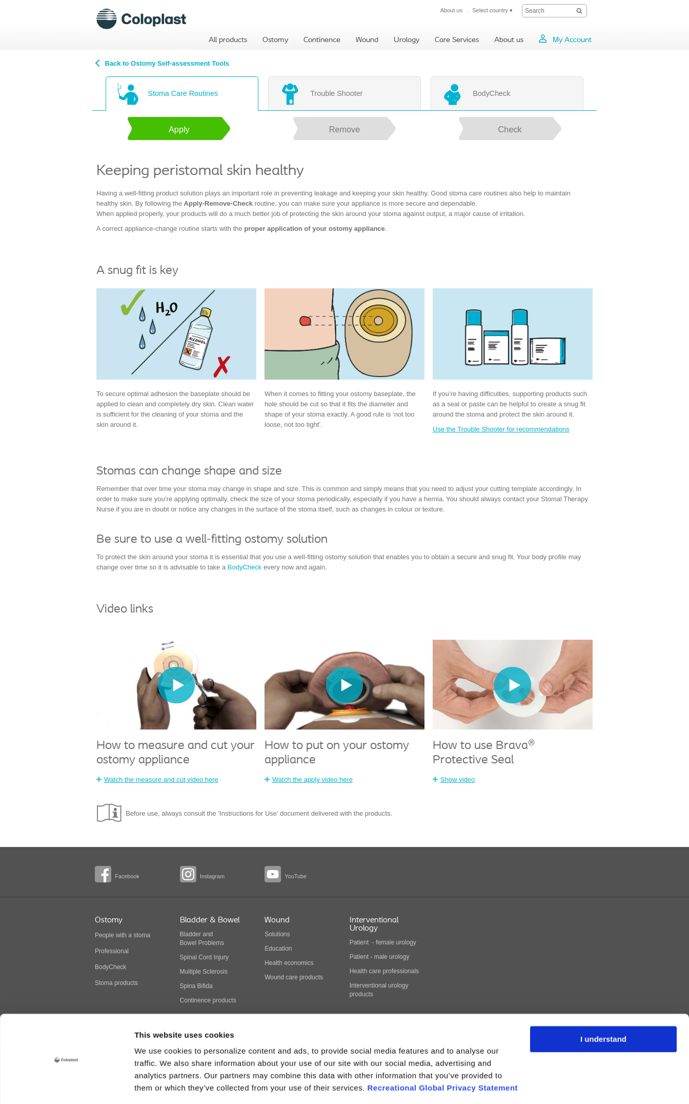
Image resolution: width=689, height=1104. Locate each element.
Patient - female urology (383, 942)
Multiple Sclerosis (204, 971)
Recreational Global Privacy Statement (442, 1055)
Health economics (289, 963)
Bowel (188, 943)
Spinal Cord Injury (204, 957)
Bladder (190, 934)
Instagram (212, 876)
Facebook (127, 876)
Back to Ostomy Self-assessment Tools (167, 63)
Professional (112, 951)
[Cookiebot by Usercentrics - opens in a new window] (66, 1084)
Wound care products (294, 977)
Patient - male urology (380, 956)
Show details (158, 1083)
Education (278, 948)
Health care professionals (384, 971)
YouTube (295, 876)
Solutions (277, 934)
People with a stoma (122, 935)
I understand (603, 1006)
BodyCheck (244, 567)
